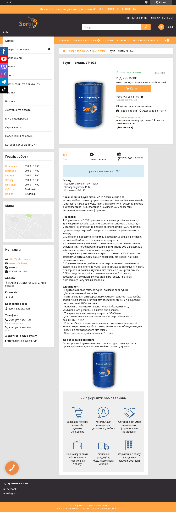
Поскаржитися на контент (77, 508)
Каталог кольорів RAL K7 (21, 144)
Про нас (108, 40)
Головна (64, 40)
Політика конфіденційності (105, 508)
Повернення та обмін (18, 136)
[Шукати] (146, 27)
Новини (10, 66)
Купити (135, 88)
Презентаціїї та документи (22, 83)
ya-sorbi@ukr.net (18, 263)
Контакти (123, 40)
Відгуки (10, 101)
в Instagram (10, 493)
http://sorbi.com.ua (19, 259)
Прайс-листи (13, 57)
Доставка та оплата (145, 40)
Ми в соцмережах (16, 118)
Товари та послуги (85, 40)
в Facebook (9, 489)
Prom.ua (104, 505)
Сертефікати (13, 127)
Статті (9, 75)
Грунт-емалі (99, 50)
